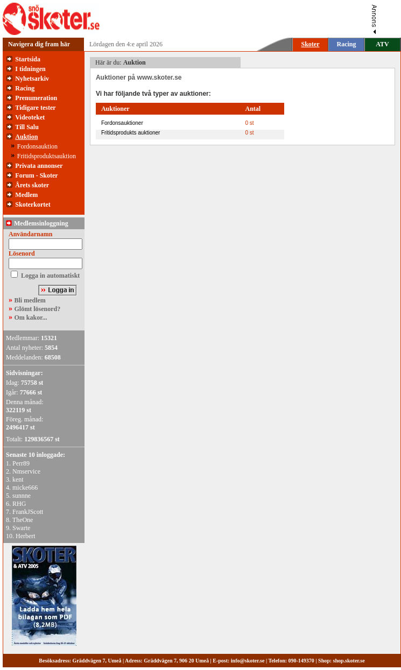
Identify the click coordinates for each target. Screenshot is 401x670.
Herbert (26, 536)
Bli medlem (30, 300)
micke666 (25, 487)
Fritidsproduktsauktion (46, 156)
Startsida (27, 59)
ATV (382, 44)
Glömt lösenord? (38, 309)
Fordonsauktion (37, 146)
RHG (19, 503)
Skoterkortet (32, 204)
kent (18, 479)
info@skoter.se (248, 661)
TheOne (22, 520)
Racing (346, 44)
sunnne (21, 495)
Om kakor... (31, 317)
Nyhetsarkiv (32, 78)
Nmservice (26, 471)
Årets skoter (32, 185)
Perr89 (21, 463)
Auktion (26, 136)
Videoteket (30, 117)
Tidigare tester (35, 107)
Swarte (21, 528)
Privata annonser (38, 166)
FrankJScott (27, 512)
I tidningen (30, 69)
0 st (249, 123)
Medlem (26, 195)
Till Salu (26, 127)
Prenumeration (36, 98)
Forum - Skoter (36, 175)
